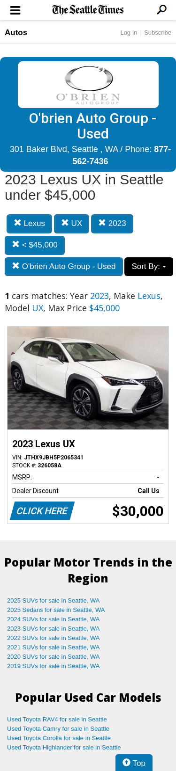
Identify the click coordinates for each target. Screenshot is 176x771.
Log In (128, 32)
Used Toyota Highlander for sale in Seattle (64, 747)
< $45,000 (35, 244)
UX (71, 223)
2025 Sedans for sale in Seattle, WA (56, 609)
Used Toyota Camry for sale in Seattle (58, 728)
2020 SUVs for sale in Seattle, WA (53, 656)
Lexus (29, 223)
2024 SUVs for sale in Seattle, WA (53, 619)
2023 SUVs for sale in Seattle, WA (53, 628)
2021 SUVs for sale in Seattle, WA (53, 647)
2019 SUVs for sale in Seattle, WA (53, 665)
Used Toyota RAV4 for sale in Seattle (57, 719)
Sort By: (148, 266)
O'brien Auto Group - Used (64, 266)
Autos (16, 32)
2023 (112, 223)
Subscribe (157, 32)
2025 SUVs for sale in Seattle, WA (53, 600)
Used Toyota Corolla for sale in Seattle (59, 738)
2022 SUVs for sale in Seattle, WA (53, 637)
